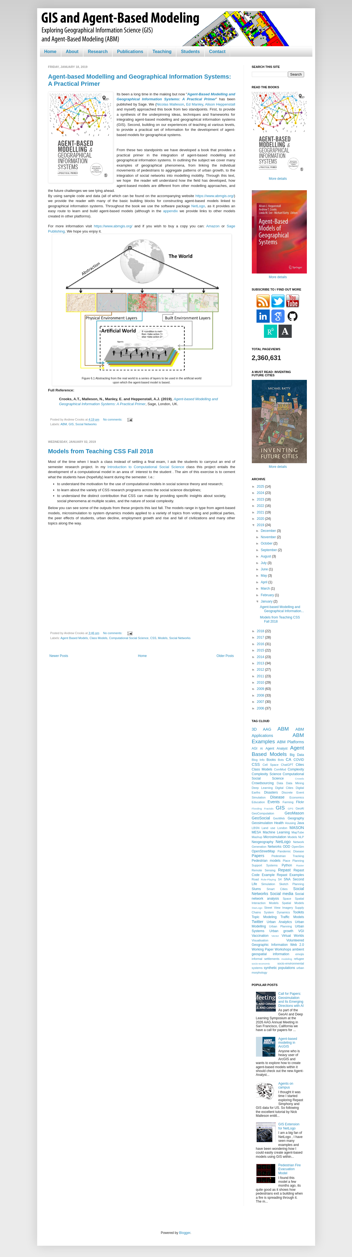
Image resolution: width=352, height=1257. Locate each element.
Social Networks (86, 424)
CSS (153, 638)
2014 (261, 657)
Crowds (299, 778)
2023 (261, 499)
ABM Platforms (290, 742)
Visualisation (260, 940)
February (268, 595)
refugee (299, 958)
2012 (261, 670)
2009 (261, 689)
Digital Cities (284, 787)
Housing (290, 823)
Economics (297, 797)
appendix (170, 211)
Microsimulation (274, 837)
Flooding (257, 808)
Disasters (271, 792)
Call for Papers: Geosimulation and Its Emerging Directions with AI (291, 999)
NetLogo (198, 206)
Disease (277, 797)
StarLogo (257, 907)
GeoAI (300, 808)
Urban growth (281, 931)
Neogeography (263, 842)
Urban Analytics (279, 922)
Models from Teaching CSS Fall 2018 (100, 451)
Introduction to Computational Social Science (146, 467)
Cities (300, 765)
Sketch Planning (291, 884)
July (264, 563)
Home (50, 51)
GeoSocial (261, 818)
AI (261, 748)
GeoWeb (279, 818)
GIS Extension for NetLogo (288, 1126)
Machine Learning (276, 832)
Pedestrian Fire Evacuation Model (289, 1169)
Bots (281, 759)
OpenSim (298, 846)
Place (286, 860)
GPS (290, 808)
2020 (261, 519)
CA (288, 759)
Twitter (257, 921)
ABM (64, 424)
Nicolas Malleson (170, 104)
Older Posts (225, 656)
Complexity (296, 769)
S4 (280, 879)
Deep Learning (262, 787)
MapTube (297, 832)
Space (287, 898)
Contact (217, 51)
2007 (261, 702)
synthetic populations (279, 968)
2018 (261, 631)
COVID (299, 760)
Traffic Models (292, 917)
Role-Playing (268, 879)
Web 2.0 (297, 945)
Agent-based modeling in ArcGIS (287, 1043)
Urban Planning (280, 926)
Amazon (212, 226)
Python (287, 865)
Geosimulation (262, 823)
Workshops (283, 949)
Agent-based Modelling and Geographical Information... (282, 609)
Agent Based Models (74, 638)
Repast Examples (290, 875)
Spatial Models (293, 903)
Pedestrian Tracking (288, 856)
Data (280, 783)
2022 (261, 506)
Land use (268, 828)
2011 (261, 676)
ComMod (280, 769)
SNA (287, 879)
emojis (299, 954)
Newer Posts (59, 656)
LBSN (256, 828)
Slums (256, 889)
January (267, 601)
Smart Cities (277, 889)
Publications (130, 51)
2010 (261, 682)
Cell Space (271, 764)
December (269, 531)
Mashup (257, 837)
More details (278, 179)
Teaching (161, 51)
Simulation (268, 884)
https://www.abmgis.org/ (214, 196)
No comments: (113, 419)
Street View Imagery (278, 907)
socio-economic (261, 963)
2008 (261, 695)
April (264, 582)
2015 (261, 650)
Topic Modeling (264, 917)
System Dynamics (277, 912)
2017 (261, 637)
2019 (261, 525)
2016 (261, 644)
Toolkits (298, 912)
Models (163, 638)
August (266, 556)
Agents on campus (285, 1085)
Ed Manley (194, 104)
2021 (261, 512)
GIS (71, 424)
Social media (281, 893)
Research (98, 51)
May (264, 576)
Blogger (184, 1233)
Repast (284, 870)
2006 (261, 708)
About (72, 51)
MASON (297, 827)
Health (279, 823)
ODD (286, 847)
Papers (258, 855)
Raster (300, 865)
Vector (275, 935)
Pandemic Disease (291, 851)
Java (300, 823)
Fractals (268, 808)
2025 (261, 486)
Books (271, 760)
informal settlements (266, 958)
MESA (256, 832)
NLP (301, 837)
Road (255, 879)
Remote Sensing (263, 870)
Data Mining (295, 783)
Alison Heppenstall (220, 104)
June (265, 569)
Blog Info (258, 759)
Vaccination (260, 936)
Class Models (98, 638)
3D (254, 729)
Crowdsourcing (263, 783)
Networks (275, 847)
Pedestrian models (266, 861)
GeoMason (294, 813)
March (266, 588)
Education (258, 802)
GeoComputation (263, 813)
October (267, 543)
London (282, 828)
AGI (255, 748)
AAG (267, 729)
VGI (301, 931)
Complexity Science (266, 774)
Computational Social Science (128, 638)
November (269, 537)
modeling (286, 958)
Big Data (297, 755)
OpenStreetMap (263, 851)
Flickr (300, 802)
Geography (296, 818)
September (269, 550)
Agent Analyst (277, 748)
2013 (261, 663)
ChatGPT (287, 764)
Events (274, 802)
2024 (261, 493)
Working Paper (263, 949)
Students (190, 51)
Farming (288, 802)
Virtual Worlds (293, 936)
